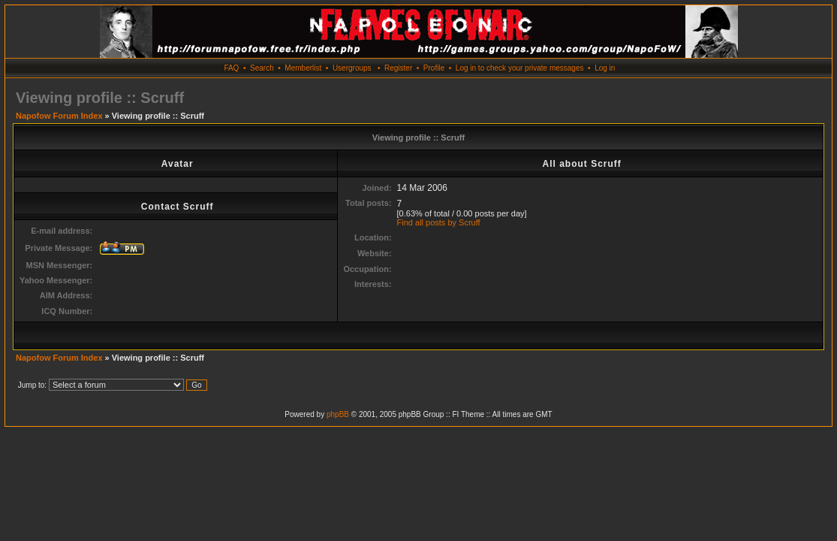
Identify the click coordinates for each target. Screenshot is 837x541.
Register (398, 68)
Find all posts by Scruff (438, 222)
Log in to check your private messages (520, 68)
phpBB (338, 414)
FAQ (231, 68)
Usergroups (352, 68)
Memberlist (303, 68)
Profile (433, 68)
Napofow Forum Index (59, 115)
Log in (605, 68)
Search (262, 68)
